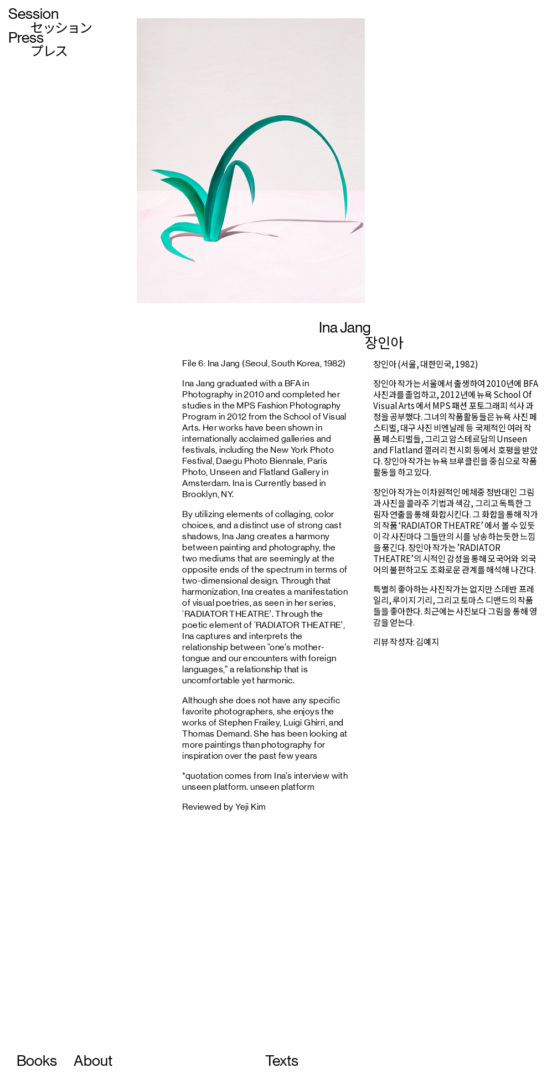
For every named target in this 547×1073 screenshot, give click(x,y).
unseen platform (282, 787)
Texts (281, 1061)
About (93, 1061)
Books (37, 1061)
